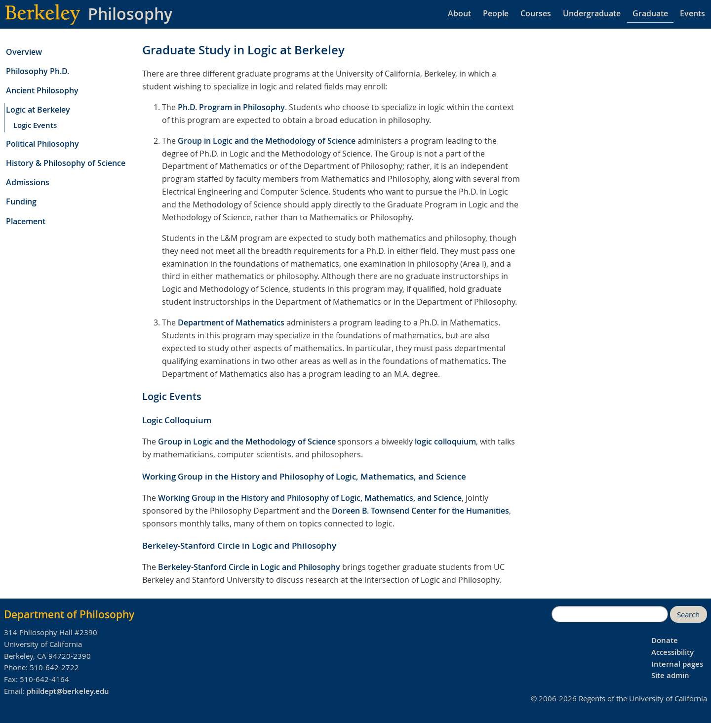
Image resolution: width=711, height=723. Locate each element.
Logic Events (35, 125)
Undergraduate (592, 13)
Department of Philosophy (69, 614)
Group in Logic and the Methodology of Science (267, 140)
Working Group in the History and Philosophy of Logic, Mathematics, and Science (310, 497)
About (459, 13)
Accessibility (672, 652)
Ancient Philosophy (42, 90)
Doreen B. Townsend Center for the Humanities (420, 510)
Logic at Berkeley (38, 109)
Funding (21, 201)
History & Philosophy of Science (65, 163)
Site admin (670, 675)
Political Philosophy (42, 143)
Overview (24, 51)
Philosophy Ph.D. (37, 71)
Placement (25, 221)
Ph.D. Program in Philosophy (231, 107)
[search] (610, 614)
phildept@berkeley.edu (68, 691)
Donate (664, 640)
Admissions (27, 182)
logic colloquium (445, 441)
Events (692, 13)
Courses (535, 13)
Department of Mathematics (231, 322)
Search (688, 614)
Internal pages (677, 664)
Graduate (650, 13)
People (496, 13)
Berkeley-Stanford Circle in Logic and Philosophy (249, 567)
